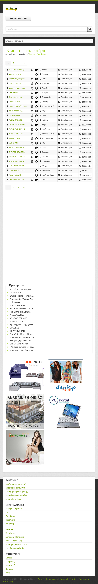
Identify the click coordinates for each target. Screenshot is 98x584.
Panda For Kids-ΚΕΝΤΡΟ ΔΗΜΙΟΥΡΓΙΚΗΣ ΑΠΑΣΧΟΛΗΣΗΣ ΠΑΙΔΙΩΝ (15, 102)
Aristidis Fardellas (17, 305)
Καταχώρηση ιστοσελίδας (16, 495)
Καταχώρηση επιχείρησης (17, 491)
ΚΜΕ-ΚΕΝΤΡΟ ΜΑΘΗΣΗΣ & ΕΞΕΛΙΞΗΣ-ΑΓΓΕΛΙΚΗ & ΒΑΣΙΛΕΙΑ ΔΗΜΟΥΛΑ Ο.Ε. (18, 138)
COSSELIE (14, 328)
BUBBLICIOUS (16, 321)
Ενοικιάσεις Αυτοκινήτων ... (21, 289)
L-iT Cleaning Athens (19, 344)
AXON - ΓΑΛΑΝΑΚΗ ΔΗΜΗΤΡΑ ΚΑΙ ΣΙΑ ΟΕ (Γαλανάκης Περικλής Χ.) (18, 148)
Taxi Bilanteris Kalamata (20, 312)
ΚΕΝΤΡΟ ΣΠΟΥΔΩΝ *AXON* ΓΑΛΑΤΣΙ (16, 180)
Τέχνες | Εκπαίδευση (20, 54)
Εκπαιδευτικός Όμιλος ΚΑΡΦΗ (17, 170)
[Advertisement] (49, 215)
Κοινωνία (9, 569)
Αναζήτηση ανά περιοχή (16, 484)
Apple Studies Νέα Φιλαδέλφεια (15, 175)
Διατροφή (10, 524)
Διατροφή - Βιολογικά (15, 537)
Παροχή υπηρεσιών (14, 509)
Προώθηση (84, 579)
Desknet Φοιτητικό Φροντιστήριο (15, 97)
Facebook (64, 579)
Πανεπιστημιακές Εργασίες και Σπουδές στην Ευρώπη (17, 83)
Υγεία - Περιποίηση (14, 541)
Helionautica (15, 302)
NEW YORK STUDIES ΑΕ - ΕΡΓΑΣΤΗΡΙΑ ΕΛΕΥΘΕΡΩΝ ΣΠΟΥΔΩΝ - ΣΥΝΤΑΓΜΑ (18, 125)
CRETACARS (15, 293)
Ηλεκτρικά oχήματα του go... (22, 347)
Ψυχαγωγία (10, 520)
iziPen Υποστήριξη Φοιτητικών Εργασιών (17, 111)
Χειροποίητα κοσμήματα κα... (22, 350)
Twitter (73, 579)
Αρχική (41, 579)
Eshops (9, 558)
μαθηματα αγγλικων (16, 74)
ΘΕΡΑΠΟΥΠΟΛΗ (17, 331)
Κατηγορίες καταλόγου (15, 488)
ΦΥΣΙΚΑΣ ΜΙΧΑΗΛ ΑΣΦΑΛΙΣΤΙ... (24, 309)
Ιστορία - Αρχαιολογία (15, 548)
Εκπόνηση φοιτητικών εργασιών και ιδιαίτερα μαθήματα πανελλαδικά (17, 88)
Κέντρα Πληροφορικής (17, 79)
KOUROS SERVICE (18, 318)
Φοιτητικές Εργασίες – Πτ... (21, 340)
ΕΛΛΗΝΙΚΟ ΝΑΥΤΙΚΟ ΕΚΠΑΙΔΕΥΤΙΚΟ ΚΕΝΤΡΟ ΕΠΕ (17, 157)
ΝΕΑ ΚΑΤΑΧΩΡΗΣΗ (18, 18)
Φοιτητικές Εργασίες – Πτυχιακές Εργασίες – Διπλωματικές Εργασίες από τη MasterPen (17, 70)
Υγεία (8, 512)
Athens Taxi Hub (17, 315)
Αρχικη (9, 54)
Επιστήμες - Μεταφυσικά (16, 544)
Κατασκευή (10, 565)
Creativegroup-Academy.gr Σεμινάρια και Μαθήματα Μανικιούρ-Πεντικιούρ (17, 115)
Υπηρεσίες (10, 561)
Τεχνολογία (10, 533)
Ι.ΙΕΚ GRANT (14, 93)
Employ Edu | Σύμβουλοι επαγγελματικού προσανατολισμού (18, 106)
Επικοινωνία (52, 579)
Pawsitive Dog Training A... (21, 299)
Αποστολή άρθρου (13, 499)
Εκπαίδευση (11, 516)
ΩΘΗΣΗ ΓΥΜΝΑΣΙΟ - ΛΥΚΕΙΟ (17, 166)
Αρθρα (10, 529)
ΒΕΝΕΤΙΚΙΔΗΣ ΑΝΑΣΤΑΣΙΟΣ (22, 337)
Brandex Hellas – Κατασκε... (22, 296)
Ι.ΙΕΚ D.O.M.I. (14, 143)
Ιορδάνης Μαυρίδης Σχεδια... (22, 325)
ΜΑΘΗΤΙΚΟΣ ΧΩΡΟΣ (17, 161)
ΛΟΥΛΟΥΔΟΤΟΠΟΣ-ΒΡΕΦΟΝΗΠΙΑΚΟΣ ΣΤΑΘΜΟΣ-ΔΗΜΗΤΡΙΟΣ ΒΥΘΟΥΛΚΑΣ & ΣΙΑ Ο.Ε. (16, 134)
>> (24, 63)
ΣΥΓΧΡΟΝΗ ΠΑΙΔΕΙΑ (17, 152)
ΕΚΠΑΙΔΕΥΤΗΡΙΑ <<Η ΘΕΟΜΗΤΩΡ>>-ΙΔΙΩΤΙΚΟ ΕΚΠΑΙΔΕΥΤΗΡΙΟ (17, 129)
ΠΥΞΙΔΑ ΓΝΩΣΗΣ (15, 120)
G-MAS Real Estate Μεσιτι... (22, 334)
